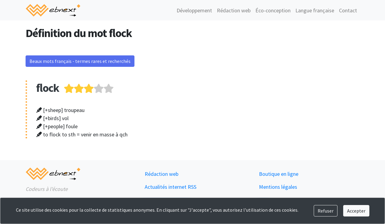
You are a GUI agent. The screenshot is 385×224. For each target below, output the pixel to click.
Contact (348, 10)
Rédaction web (234, 10)
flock (47, 88)
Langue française (314, 10)
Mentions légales (278, 186)
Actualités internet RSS (170, 186)
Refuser (326, 211)
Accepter (356, 211)
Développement (194, 10)
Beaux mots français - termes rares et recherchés (80, 61)
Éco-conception (273, 10)
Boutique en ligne (278, 173)
